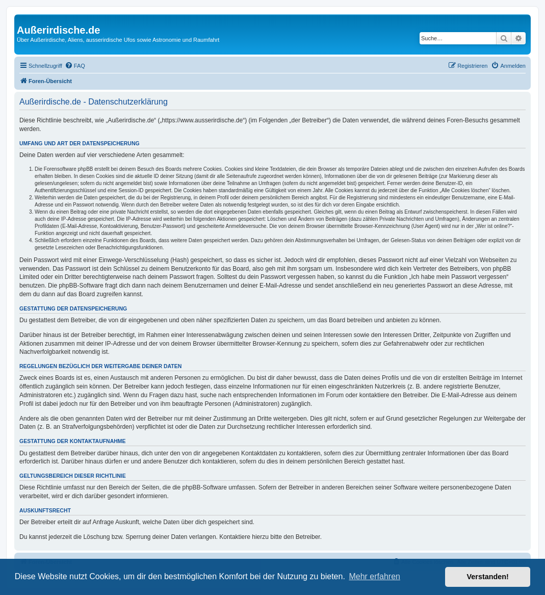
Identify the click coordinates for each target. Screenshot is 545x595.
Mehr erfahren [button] (374, 576)
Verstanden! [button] (488, 577)
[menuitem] (75, 66)
